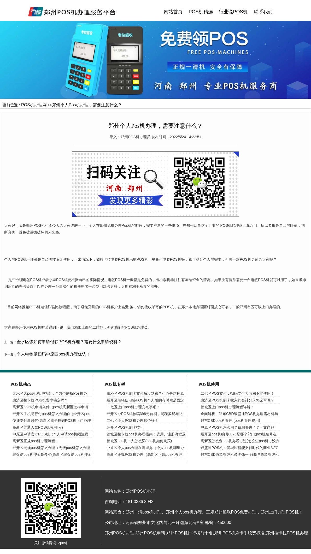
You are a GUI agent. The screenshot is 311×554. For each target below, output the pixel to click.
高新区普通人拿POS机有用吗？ (38, 427)
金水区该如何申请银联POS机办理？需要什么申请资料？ (69, 342)
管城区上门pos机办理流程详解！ (227, 407)
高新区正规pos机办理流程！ (36, 441)
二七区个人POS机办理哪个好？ (132, 420)
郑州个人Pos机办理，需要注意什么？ (87, 105)
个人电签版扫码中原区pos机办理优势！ (53, 354)
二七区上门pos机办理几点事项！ (133, 407)
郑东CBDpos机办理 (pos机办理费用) (230, 420)
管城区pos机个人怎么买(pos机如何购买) (139, 441)
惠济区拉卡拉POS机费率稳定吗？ (40, 400)
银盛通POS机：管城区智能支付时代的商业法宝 (239, 448)
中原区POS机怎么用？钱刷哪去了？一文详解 (237, 427)
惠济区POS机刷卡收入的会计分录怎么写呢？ (237, 400)
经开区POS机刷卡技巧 (125, 427)
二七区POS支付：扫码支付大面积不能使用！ (237, 393)
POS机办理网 (34, 105)
